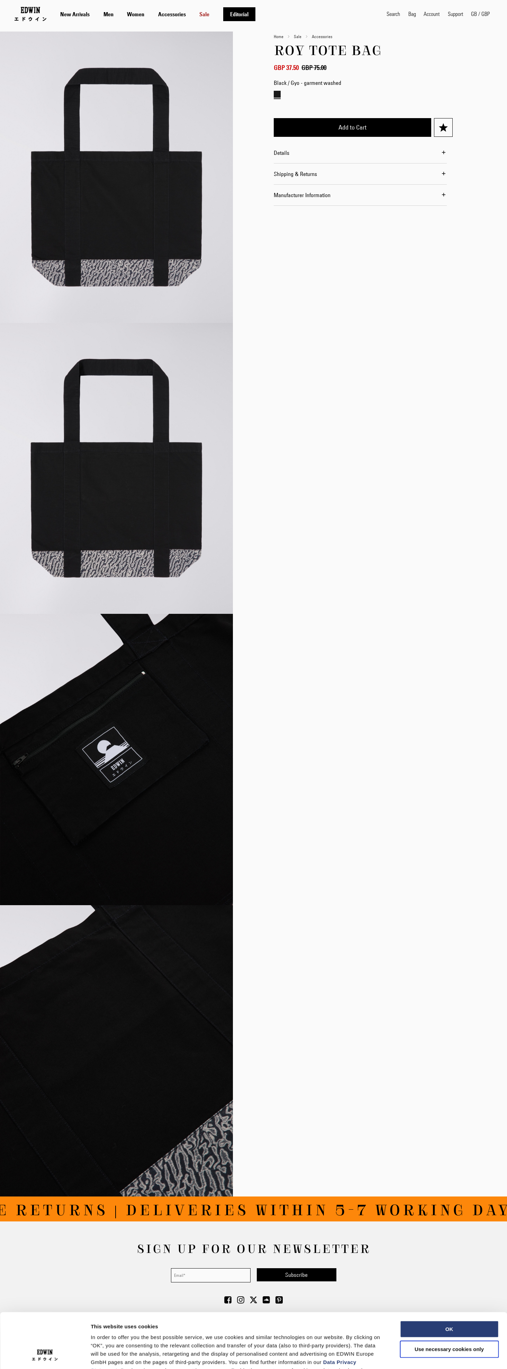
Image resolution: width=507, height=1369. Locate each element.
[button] (480, 14)
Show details (363, 1355)
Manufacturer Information (302, 195)
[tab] (216, 14)
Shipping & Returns (295, 173)
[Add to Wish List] (443, 127)
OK (449, 1277)
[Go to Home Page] (30, 14)
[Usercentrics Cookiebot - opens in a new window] (45, 1355)
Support (455, 13)
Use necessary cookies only (449, 1297)
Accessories (322, 36)
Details (281, 152)
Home (278, 36)
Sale (297, 36)
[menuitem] (75, 14)
